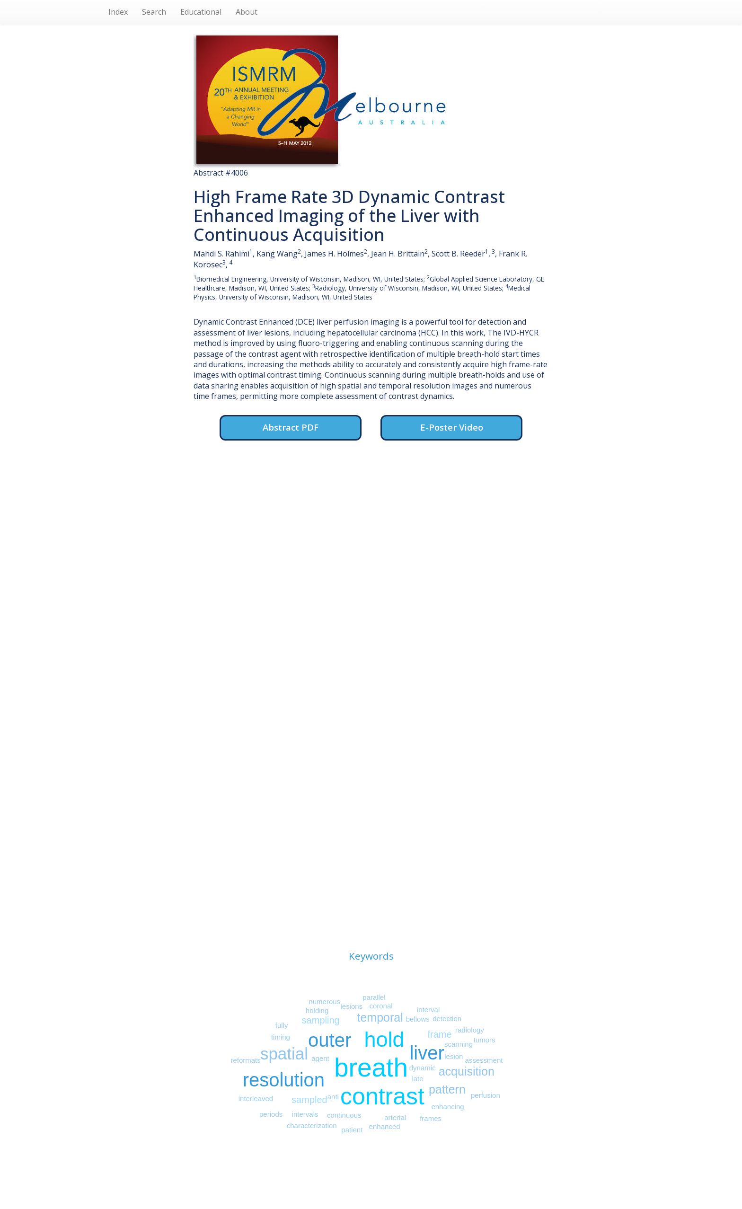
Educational (200, 12)
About (246, 12)
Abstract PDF (290, 427)
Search (154, 12)
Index (118, 12)
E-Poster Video (451, 427)
